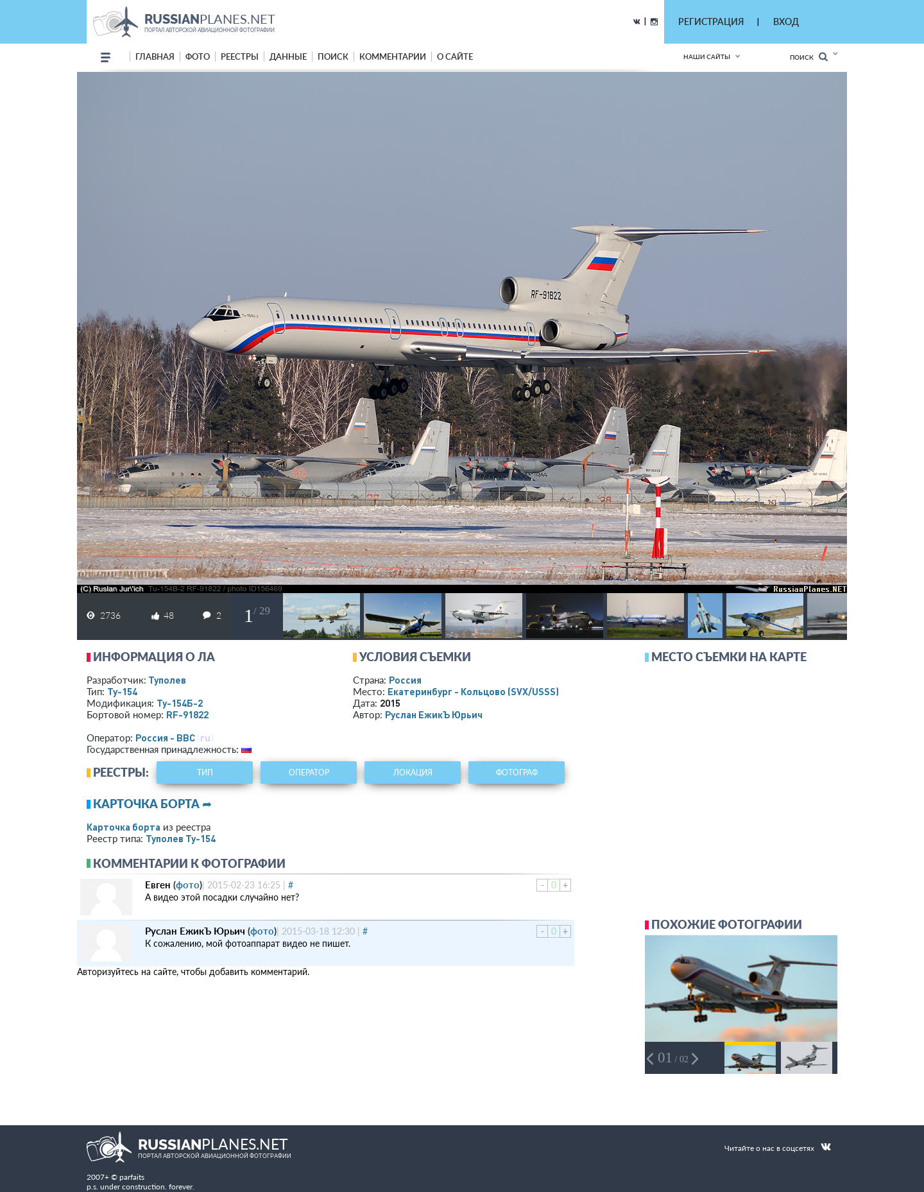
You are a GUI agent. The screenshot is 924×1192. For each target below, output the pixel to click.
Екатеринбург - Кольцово (473, 691)
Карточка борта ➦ (152, 804)
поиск (333, 56)
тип (205, 772)
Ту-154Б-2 (180, 703)
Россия (405, 680)
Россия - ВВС (165, 737)
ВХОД (786, 21)
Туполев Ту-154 (181, 838)
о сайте (455, 56)
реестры (240, 56)
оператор (309, 772)
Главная (155, 56)
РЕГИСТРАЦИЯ (711, 21)
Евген (158, 884)
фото (197, 56)
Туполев (167, 680)
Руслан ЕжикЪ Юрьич (434, 714)
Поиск (809, 57)
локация (412, 772)
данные (288, 56)
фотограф (517, 772)
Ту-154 (122, 691)
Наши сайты (706, 56)
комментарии (392, 56)
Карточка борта (123, 827)
